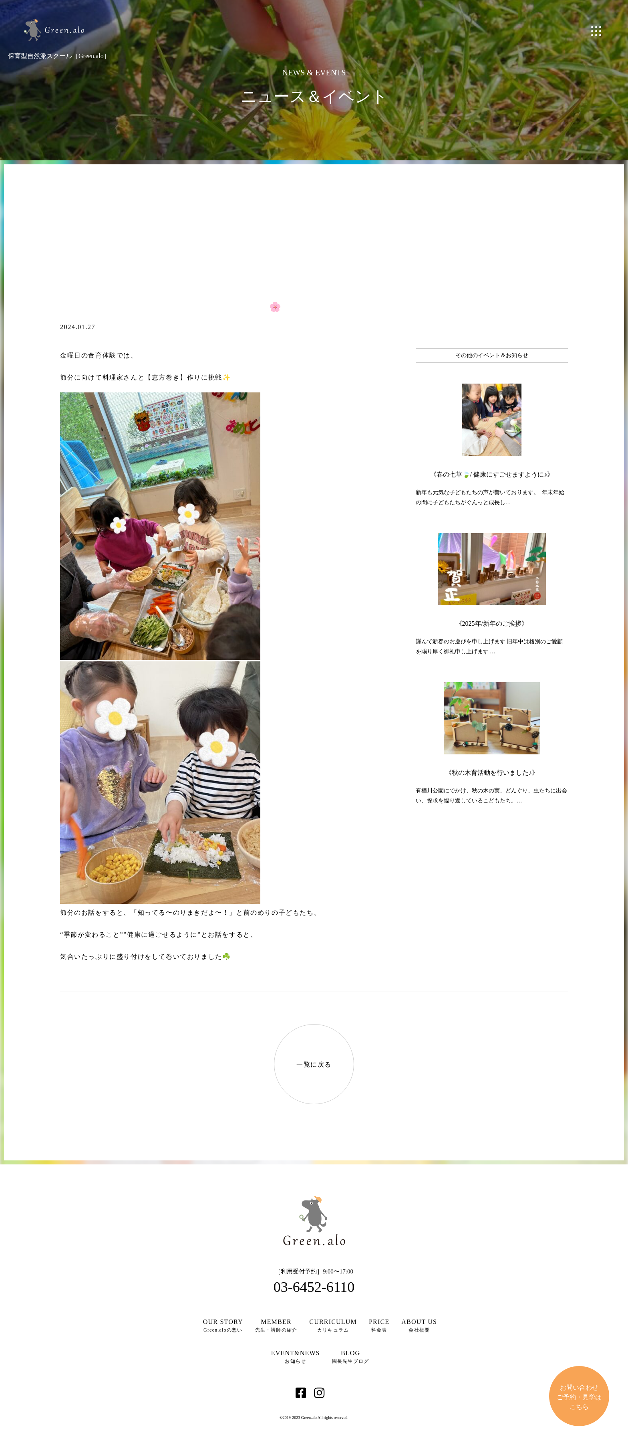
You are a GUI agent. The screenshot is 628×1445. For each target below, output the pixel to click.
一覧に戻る (314, 1064)
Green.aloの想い (223, 1325)
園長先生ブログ (350, 1357)
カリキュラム (333, 1325)
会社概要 (419, 1325)
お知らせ (295, 1357)
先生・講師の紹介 (276, 1325)
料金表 (379, 1325)
